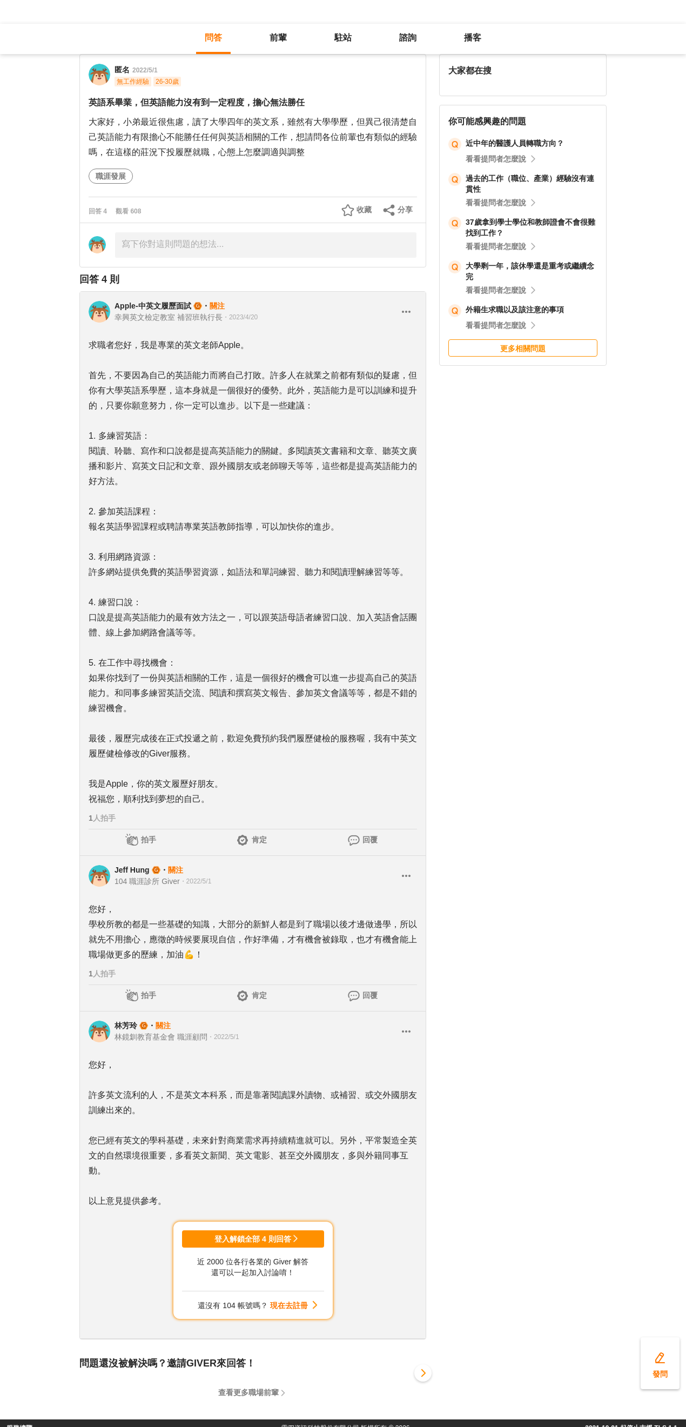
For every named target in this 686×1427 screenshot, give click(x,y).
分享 (405, 209)
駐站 (343, 37)
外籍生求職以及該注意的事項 (515, 309)
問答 (213, 37)
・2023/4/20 (240, 317)
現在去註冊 (289, 1305)
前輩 (278, 37)
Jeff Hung (132, 870)
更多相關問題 (523, 348)
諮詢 (407, 37)
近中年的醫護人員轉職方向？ (515, 143)
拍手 (148, 839)
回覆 (370, 839)
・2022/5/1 (196, 881)
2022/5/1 (145, 70)
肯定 (259, 839)
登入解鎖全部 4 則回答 (252, 1239)
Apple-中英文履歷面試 (153, 306)
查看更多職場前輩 (248, 1392)
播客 (472, 37)
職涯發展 (111, 176)
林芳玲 (126, 1025)
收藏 (364, 209)
